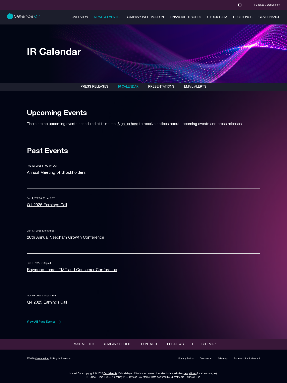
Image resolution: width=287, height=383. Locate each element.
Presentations (161, 86)
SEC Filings (243, 17)
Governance (269, 17)
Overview (80, 17)
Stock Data (217, 17)
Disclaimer (206, 359)
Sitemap (208, 344)
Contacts (149, 344)
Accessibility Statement (247, 359)
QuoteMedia (110, 373)
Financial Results (185, 17)
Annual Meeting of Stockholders (56, 173)
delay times (190, 373)
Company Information (145, 17)
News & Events (107, 17)
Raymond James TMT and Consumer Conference (72, 270)
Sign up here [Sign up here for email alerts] (127, 124)
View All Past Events (41, 322)
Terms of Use (192, 377)
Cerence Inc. (42, 359)
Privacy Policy (186, 359)
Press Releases (94, 86)
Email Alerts (195, 86)
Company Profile (118, 344)
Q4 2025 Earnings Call (47, 302)
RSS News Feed (180, 344)
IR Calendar (128, 86)
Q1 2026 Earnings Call (47, 205)
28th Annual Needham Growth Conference (65, 237)
